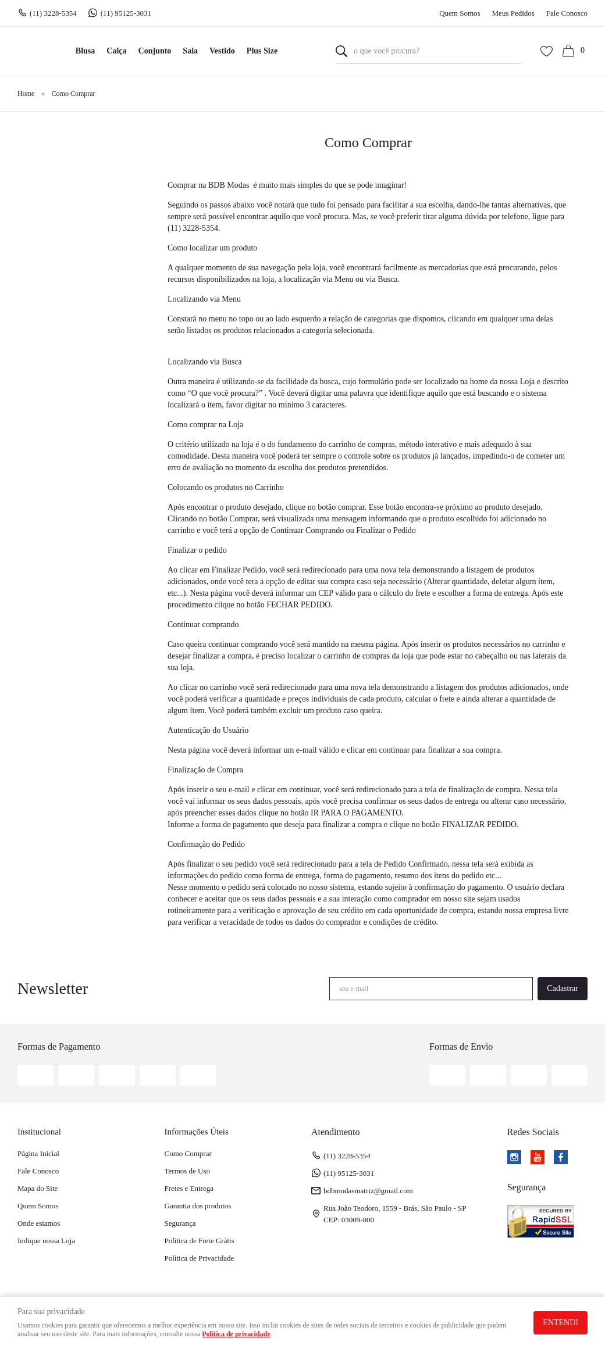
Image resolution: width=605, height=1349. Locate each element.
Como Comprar (188, 1153)
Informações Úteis (197, 1131)
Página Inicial (38, 1153)
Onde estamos (38, 1223)
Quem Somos (459, 13)
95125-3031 (127, 13)
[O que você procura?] (341, 51)
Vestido (222, 50)
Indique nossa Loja (46, 1240)
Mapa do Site (37, 1188)
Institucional (39, 1131)
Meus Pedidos (513, 13)
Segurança (180, 1223)
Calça (116, 50)
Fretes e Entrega (189, 1188)
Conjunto (155, 50)
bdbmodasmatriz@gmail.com (368, 1190)
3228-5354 (53, 13)
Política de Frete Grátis (199, 1240)
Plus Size (262, 50)
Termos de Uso (188, 1170)
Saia (190, 50)
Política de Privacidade (199, 1258)
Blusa (85, 50)
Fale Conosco (567, 13)
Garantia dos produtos (198, 1205)
